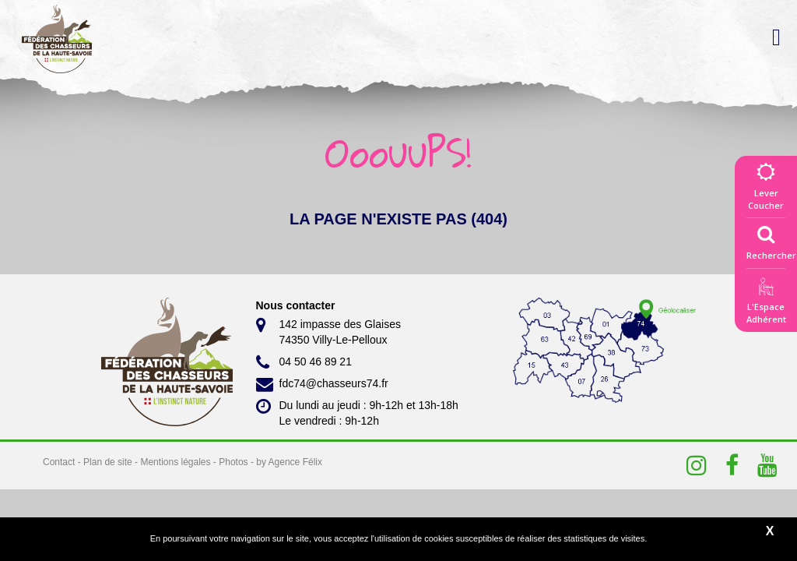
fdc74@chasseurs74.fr (322, 384)
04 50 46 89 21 (304, 362)
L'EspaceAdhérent (765, 303)
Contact (59, 462)
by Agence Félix (289, 462)
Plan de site (107, 462)
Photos (233, 462)
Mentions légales (175, 462)
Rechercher (771, 239)
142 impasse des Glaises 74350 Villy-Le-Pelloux (328, 331)
